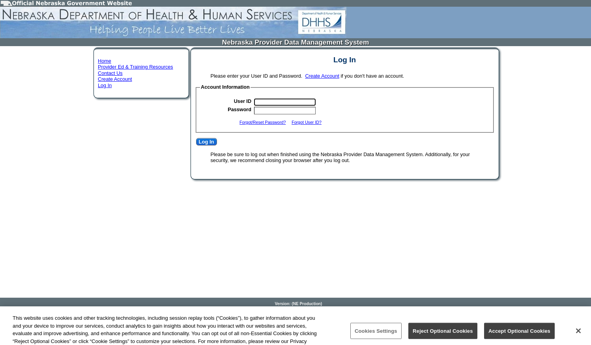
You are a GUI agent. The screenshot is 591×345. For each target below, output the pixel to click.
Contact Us (110, 73)
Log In (105, 85)
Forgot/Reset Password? (262, 122)
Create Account (115, 79)
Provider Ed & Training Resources (135, 67)
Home (104, 61)
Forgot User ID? (307, 122)
